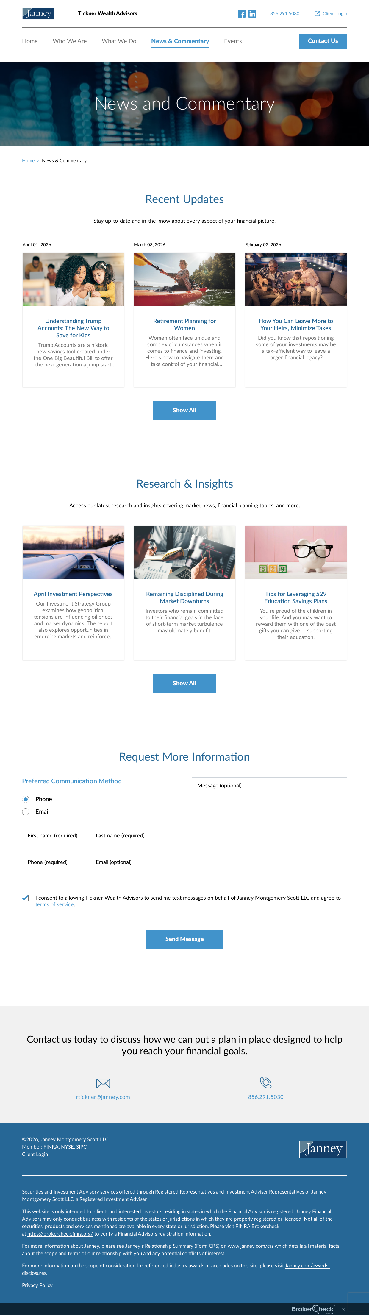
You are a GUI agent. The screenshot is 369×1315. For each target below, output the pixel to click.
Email (42, 812)
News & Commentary (180, 41)
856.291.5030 (266, 1097)
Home (30, 41)
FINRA (51, 1146)
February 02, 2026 (263, 245)
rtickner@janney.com (103, 1097)
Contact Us (323, 41)
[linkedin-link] (252, 13)
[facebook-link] (242, 13)
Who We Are (70, 41)
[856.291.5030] (284, 13)
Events (233, 41)
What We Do (119, 41)
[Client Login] (330, 13)
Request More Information (184, 757)
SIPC (81, 1146)
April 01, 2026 (37, 245)
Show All (184, 411)
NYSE (67, 1146)
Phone (43, 799)
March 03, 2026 (149, 245)
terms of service (54, 904)
